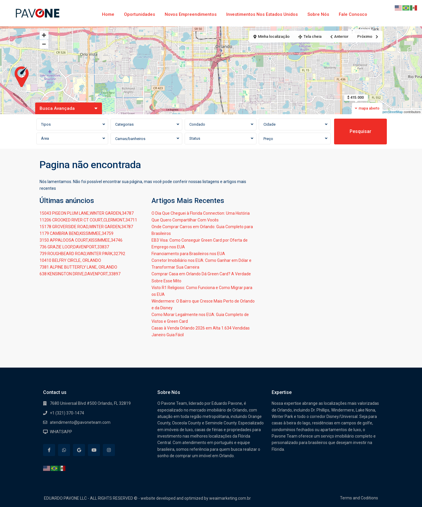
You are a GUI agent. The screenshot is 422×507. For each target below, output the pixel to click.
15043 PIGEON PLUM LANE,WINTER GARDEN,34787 (87, 213)
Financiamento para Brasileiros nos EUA (188, 253)
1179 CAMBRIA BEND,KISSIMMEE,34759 (76, 233)
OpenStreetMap (391, 112)
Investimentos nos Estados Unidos (262, 14)
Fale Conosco (353, 14)
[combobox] (72, 124)
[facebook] (49, 450)
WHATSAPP (61, 431)
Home (108, 14)
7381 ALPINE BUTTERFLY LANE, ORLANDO (78, 267)
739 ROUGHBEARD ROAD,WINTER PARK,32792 (82, 253)
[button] (23, 77)
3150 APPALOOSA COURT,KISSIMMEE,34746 (81, 240)
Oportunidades (139, 14)
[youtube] (94, 450)
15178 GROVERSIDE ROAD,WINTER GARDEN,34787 (86, 226)
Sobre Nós (318, 14)
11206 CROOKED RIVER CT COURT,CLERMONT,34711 (88, 220)
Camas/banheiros (130, 138)
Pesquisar (360, 131)
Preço (268, 138)
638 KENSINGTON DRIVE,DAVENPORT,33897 (80, 274)
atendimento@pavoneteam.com (80, 422)
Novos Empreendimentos (191, 14)
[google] (79, 450)
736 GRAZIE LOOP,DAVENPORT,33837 (74, 247)
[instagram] (109, 450)
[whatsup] (64, 450)
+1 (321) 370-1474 (67, 413)
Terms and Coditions (359, 498)
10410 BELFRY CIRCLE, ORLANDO (70, 260)
